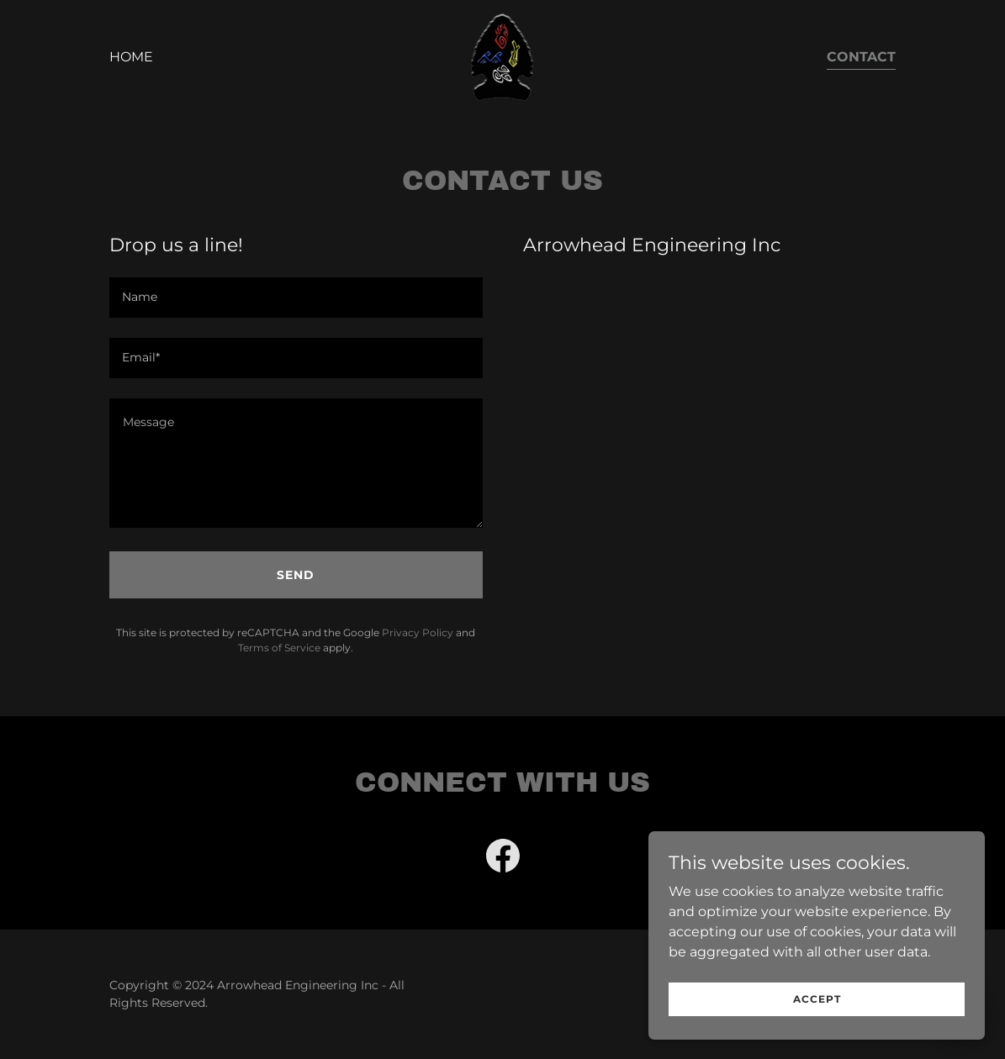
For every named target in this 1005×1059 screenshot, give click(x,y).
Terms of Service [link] (279, 647)
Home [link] (131, 57)
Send (296, 574)
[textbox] (296, 297)
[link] (502, 56)
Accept (817, 1033)
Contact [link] (861, 57)
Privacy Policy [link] (417, 632)
